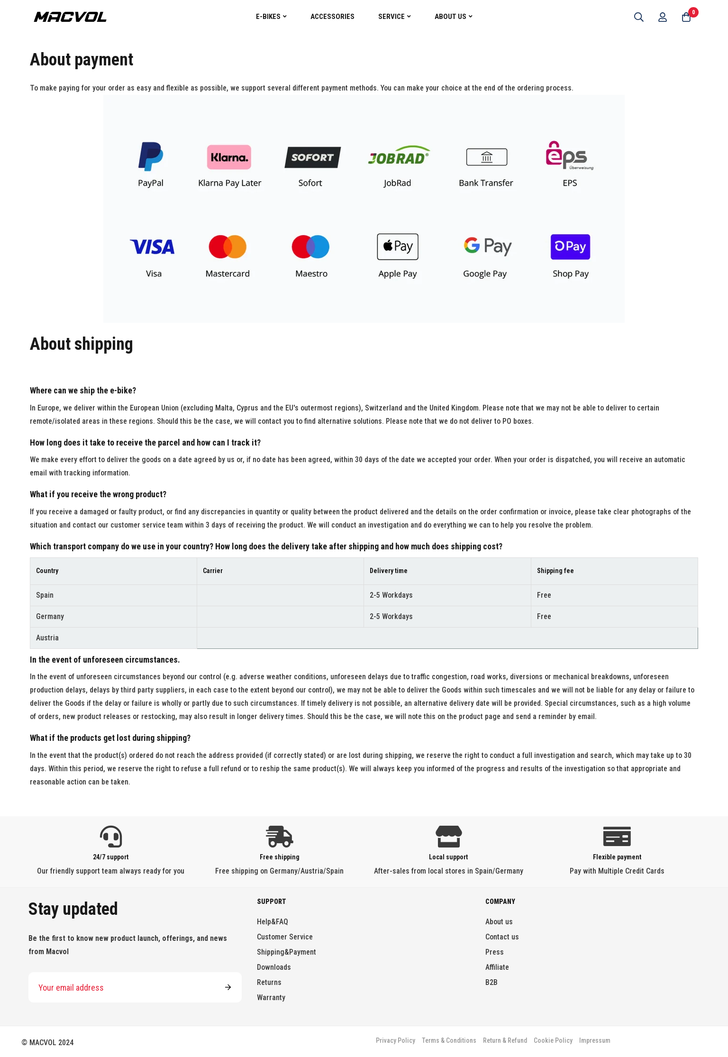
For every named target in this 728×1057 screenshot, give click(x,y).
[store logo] (70, 16)
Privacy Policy (395, 1040)
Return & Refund (505, 1040)
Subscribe (228, 987)
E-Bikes (268, 16)
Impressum (594, 1040)
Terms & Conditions (449, 1040)
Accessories (332, 16)
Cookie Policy (553, 1040)
